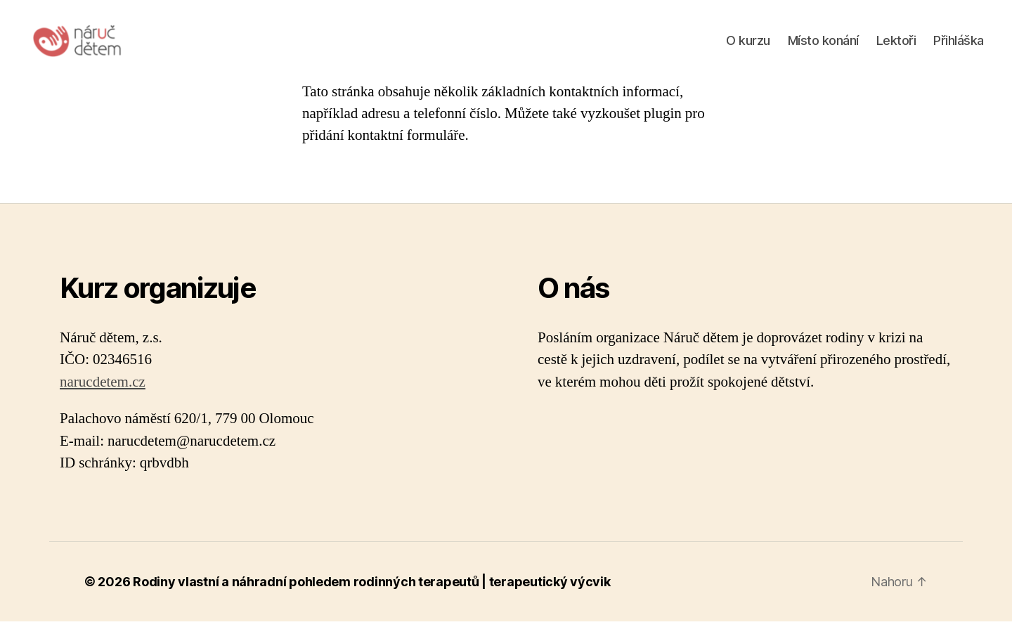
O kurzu (748, 43)
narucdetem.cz (102, 387)
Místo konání (823, 43)
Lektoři (896, 43)
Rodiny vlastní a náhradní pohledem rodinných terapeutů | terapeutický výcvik (371, 587)
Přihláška (958, 43)
